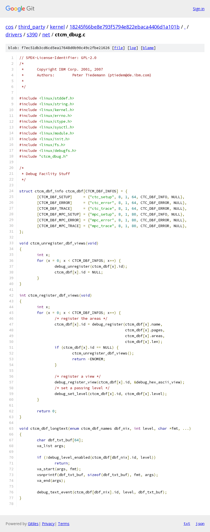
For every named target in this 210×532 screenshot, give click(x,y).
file (118, 47)
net (46, 34)
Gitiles (33, 523)
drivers (14, 34)
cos (10, 26)
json (200, 523)
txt (187, 523)
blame (148, 47)
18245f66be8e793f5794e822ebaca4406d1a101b (124, 26)
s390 (32, 34)
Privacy (48, 523)
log (133, 47)
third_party (31, 26)
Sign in (198, 8)
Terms (63, 523)
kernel (57, 26)
